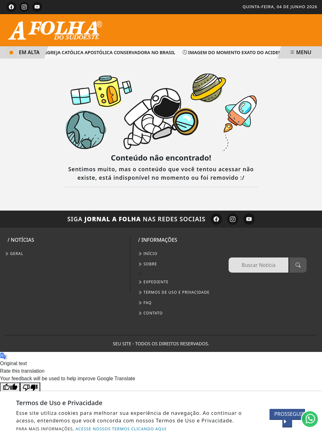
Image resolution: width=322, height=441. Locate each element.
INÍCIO (147, 253)
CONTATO (150, 313)
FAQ (145, 302)
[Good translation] (10, 387)
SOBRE (147, 264)
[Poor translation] (30, 387)
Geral (14, 253)
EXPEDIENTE (153, 282)
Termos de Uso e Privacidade (173, 292)
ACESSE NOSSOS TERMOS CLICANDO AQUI (120, 429)
